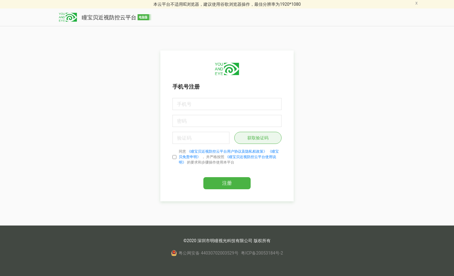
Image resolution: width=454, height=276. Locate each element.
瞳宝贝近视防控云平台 (105, 17)
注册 (227, 183)
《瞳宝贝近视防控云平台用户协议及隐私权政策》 (227, 151)
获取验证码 (258, 137)
